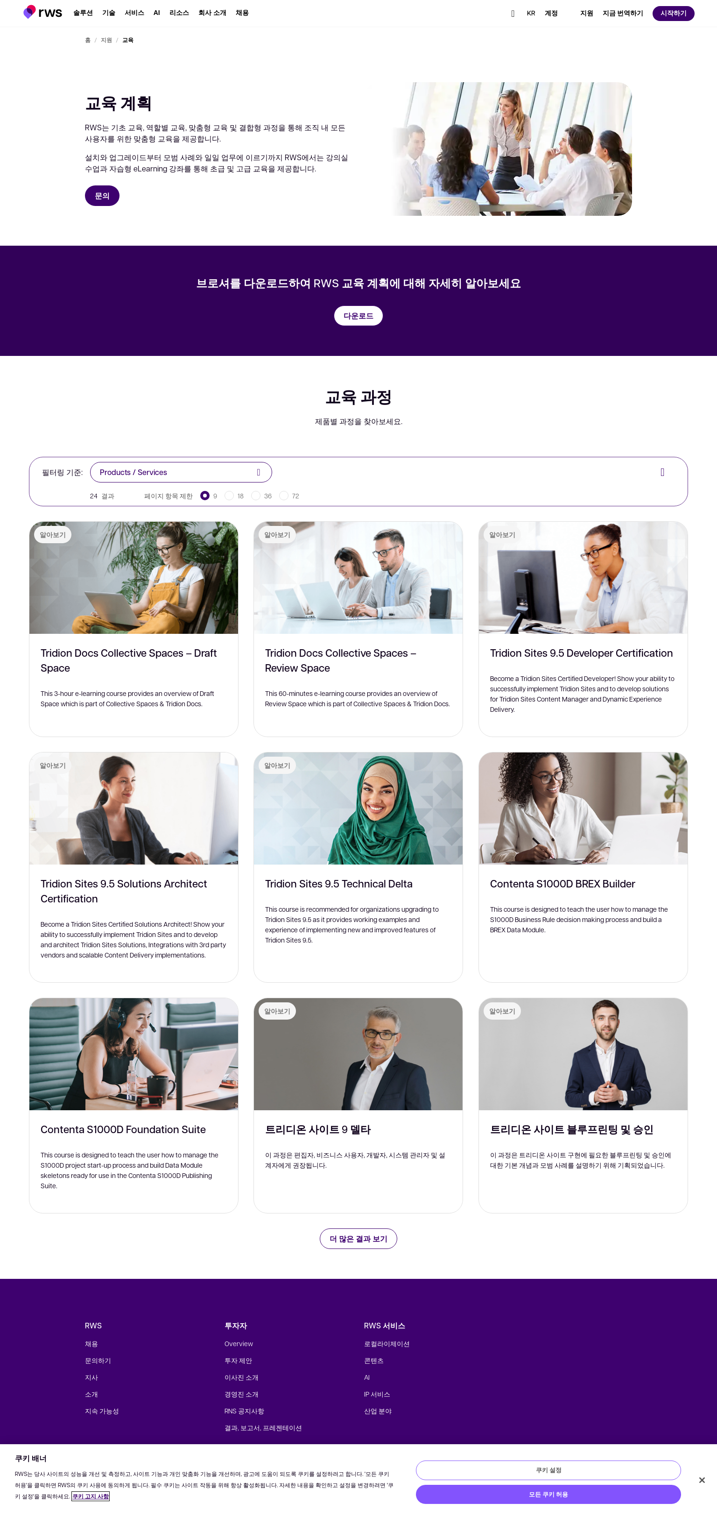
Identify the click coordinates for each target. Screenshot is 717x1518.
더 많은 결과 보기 (358, 1238)
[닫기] (702, 1480)
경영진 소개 (242, 1394)
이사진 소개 (242, 1377)
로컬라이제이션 (387, 1343)
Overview (239, 1343)
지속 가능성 (102, 1410)
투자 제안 (238, 1360)
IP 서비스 (377, 1394)
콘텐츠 (374, 1360)
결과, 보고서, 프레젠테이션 (263, 1427)
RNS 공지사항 (244, 1410)
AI (367, 1377)
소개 (91, 1394)
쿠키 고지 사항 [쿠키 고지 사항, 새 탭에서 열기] (90, 1496)
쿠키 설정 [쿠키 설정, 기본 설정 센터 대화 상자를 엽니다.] (549, 1470)
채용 (91, 1343)
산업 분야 (378, 1410)
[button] (42, 12)
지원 (106, 39)
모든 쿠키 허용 (548, 1494)
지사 (91, 1377)
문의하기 (98, 1360)
